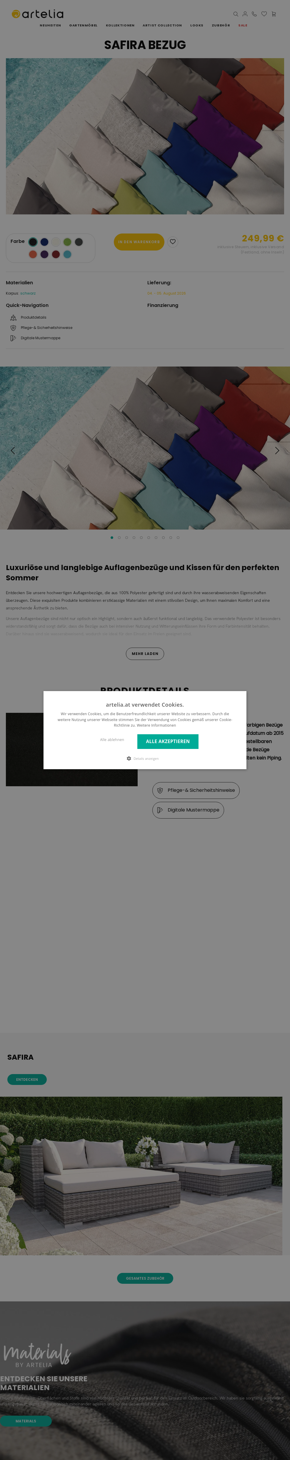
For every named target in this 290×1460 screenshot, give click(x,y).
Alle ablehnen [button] (112, 739)
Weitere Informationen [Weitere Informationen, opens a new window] (156, 725)
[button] (145, 758)
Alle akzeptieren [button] (168, 741)
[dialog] (145, 730)
